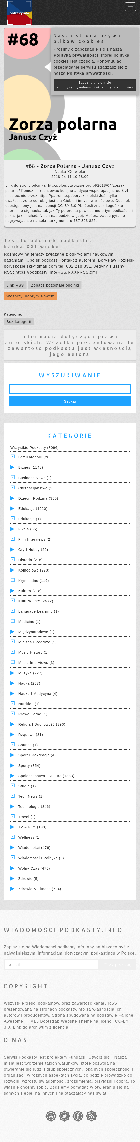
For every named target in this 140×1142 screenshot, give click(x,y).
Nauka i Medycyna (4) (38, 694)
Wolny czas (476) (34, 868)
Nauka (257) (29, 683)
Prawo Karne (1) (33, 714)
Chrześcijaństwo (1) (36, 488)
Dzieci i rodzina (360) (38, 498)
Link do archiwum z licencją (40, 1027)
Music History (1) (33, 652)
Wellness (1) (29, 837)
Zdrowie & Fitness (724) (39, 889)
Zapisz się (117, 964)
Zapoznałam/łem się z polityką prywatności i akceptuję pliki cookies (95, 85)
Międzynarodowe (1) (36, 632)
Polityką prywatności (76, 55)
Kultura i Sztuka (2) (35, 601)
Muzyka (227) (30, 673)
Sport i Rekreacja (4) (37, 755)
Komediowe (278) (34, 570)
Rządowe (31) (30, 735)
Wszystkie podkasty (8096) (34, 448)
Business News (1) (35, 478)
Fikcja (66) (27, 529)
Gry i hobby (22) (33, 550)
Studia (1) (27, 786)
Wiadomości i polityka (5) (41, 858)
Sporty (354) (29, 766)
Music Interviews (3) (36, 663)
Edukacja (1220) (33, 509)
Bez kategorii (18, 321)
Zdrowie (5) (28, 879)
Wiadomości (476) (34, 848)
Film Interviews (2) (35, 539)
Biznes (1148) (30, 467)
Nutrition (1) (29, 704)
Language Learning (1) (38, 611)
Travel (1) (27, 817)
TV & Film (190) (32, 827)
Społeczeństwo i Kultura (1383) (46, 776)
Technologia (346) (34, 807)
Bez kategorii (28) (34, 457)
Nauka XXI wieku (32, 246)
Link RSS (15, 285)
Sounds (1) (28, 745)
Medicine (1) (29, 622)
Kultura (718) (30, 591)
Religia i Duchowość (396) (41, 724)
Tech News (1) (31, 796)
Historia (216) (30, 560)
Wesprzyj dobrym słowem (30, 296)
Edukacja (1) (29, 519)
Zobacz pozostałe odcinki (55, 285)
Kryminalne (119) (33, 581)
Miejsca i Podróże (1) (37, 642)
